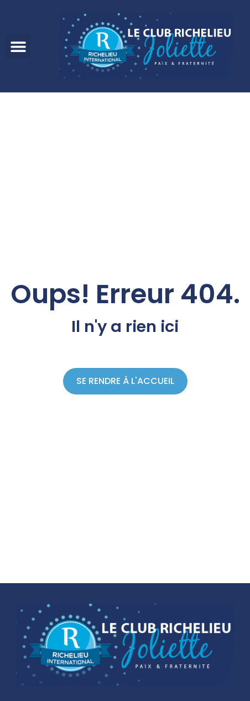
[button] (18, 46)
